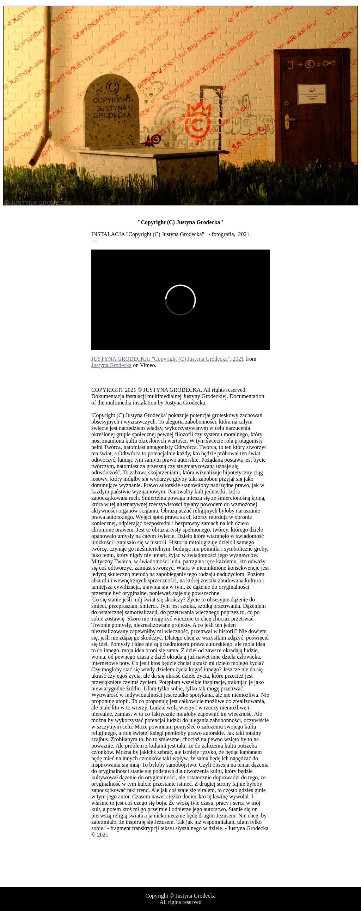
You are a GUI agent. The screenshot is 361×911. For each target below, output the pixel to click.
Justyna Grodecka (111, 365)
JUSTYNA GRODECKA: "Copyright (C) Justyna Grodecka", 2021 (167, 359)
